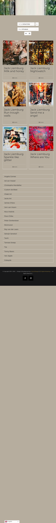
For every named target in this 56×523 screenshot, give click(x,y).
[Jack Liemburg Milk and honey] (15, 53)
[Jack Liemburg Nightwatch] (41, 53)
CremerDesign (34, 271)
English (8, 522)
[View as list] (29, 33)
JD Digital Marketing (45, 271)
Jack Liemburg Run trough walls (13, 112)
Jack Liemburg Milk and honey (14, 69)
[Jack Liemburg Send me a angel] (41, 94)
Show (23, 29)
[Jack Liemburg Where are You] (41, 138)
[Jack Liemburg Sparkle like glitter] (15, 138)
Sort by (24, 24)
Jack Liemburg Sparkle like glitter (13, 157)
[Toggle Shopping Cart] (46, 6)
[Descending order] (37, 24)
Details (15, 78)
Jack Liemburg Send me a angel (40, 112)
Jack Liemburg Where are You (40, 155)
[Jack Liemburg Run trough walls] (15, 94)
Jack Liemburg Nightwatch (40, 69)
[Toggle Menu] (52, 6)
